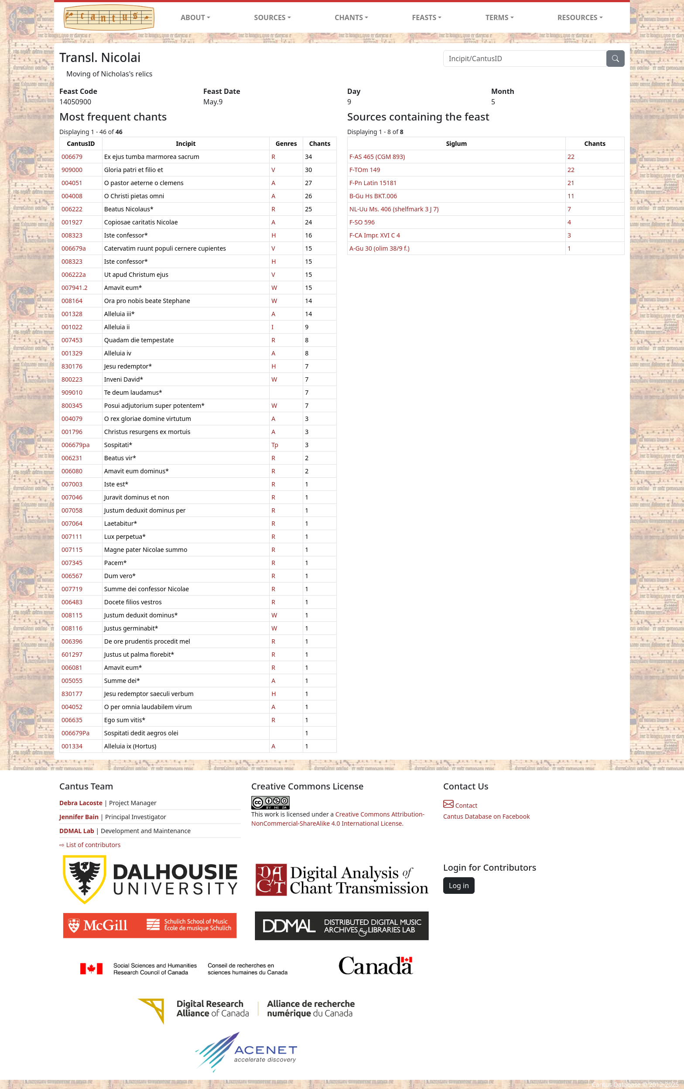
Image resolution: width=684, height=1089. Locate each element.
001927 (72, 222)
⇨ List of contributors (89, 845)
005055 (72, 680)
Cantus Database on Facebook (486, 816)
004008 (72, 196)
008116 (72, 628)
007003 (72, 484)
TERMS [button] (497, 17)
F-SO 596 (362, 222)
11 (571, 196)
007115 (72, 549)
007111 (72, 536)
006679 (72, 156)
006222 (72, 209)
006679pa (76, 445)
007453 (72, 340)
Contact (460, 805)
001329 (72, 353)
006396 (72, 641)
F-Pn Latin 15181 (373, 183)
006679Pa (75, 733)
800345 (72, 405)
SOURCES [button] (270, 17)
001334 (72, 746)
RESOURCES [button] (577, 17)
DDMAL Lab (76, 831)
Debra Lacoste (81, 803)
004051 (72, 183)
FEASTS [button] (424, 17)
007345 (72, 562)
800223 (72, 379)
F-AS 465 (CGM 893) (377, 156)
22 (571, 156)
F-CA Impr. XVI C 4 (374, 235)
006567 (72, 576)
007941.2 (75, 287)
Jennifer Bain (79, 817)
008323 (72, 235)
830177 (72, 693)
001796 (72, 431)
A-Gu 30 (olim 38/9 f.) (379, 248)
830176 (72, 366)
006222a (74, 274)
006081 (72, 667)
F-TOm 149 (364, 169)
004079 (72, 418)
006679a (74, 248)
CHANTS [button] (349, 17)
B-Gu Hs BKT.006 (373, 196)
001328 (72, 314)
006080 (72, 471)
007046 (72, 497)
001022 (72, 327)
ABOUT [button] (193, 17)
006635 (72, 720)
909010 (72, 392)
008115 (72, 615)
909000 (72, 169)
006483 (72, 602)
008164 (72, 300)
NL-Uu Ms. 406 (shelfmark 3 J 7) (394, 209)
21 (571, 183)
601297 (72, 654)
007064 (72, 523)
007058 (72, 510)
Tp (274, 445)
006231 (72, 458)
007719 (72, 589)
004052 (72, 707)
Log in (459, 885)
